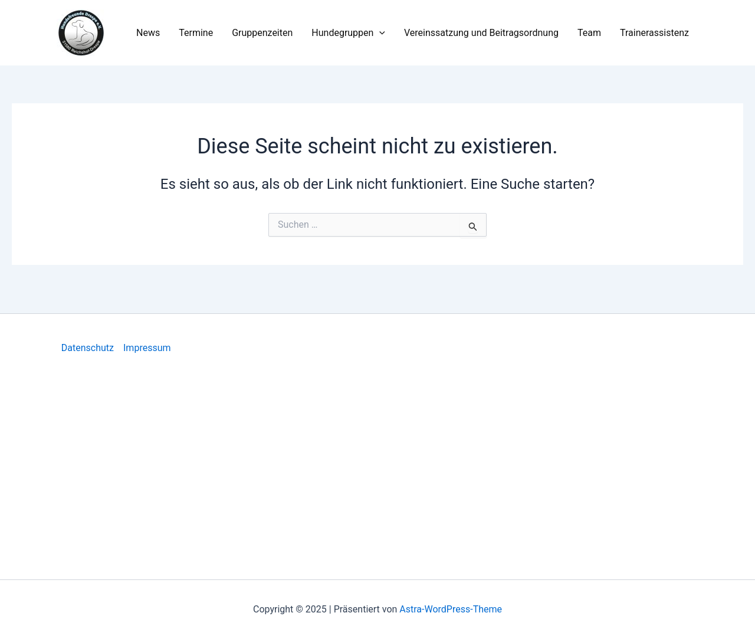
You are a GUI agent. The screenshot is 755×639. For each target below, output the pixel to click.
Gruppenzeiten (262, 32)
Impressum (147, 347)
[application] (379, 33)
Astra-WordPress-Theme (450, 609)
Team (589, 32)
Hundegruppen (348, 33)
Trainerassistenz (654, 32)
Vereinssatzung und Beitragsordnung (481, 32)
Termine (196, 32)
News (148, 32)
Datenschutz (87, 347)
